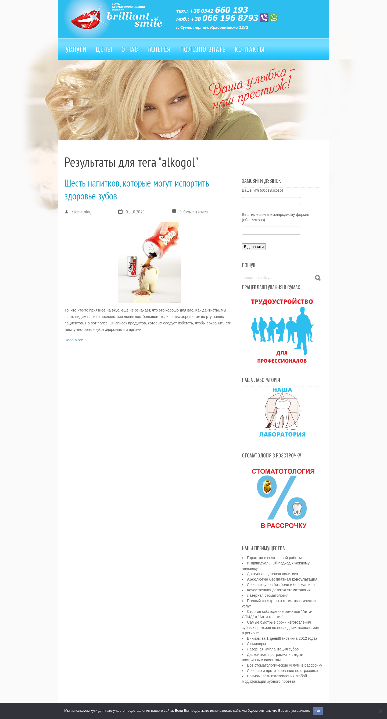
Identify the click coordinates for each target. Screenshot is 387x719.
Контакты (250, 49)
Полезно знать (203, 49)
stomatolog (77, 211)
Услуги (76, 49)
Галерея (159, 49)
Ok (318, 711)
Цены (104, 49)
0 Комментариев (194, 212)
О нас (129, 49)
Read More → (76, 340)
